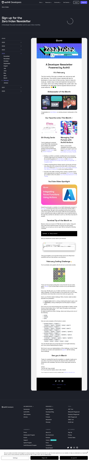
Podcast (48, 417)
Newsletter (49, 419)
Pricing (70, 435)
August (6, 66)
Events (25, 437)
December (7, 56)
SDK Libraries (27, 414)
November (7, 58)
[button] (76, 2)
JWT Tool (70, 409)
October (6, 61)
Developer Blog (50, 411)
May (5, 73)
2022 (11, 53)
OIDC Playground (72, 417)
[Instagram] (74, 448)
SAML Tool (71, 419)
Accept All (74, 458)
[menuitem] (80, 2)
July (5, 68)
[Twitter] (68, 448)
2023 (11, 50)
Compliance (49, 445)
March (5, 78)
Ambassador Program (29, 435)
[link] (28, 406)
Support (26, 440)
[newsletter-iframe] (59, 214)
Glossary (48, 422)
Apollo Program (28, 442)
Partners (48, 437)
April (5, 75)
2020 (11, 91)
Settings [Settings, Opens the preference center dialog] (15, 458)
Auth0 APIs (26, 411)
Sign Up (70, 432)
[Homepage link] (11, 2)
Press (47, 442)
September (7, 63)
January (6, 83)
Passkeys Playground (73, 414)
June (5, 70)
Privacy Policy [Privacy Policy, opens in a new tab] (48, 454)
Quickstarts (27, 409)
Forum (25, 432)
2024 (11, 46)
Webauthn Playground (73, 411)
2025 (11, 42)
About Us (48, 432)
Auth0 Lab (70, 422)
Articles (26, 417)
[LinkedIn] (71, 448)
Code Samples (49, 409)
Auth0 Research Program (30, 445)
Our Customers (50, 435)
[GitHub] (77, 448)
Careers (48, 440)
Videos (47, 414)
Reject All (44, 458)
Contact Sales (71, 437)
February (6, 80)
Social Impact (49, 447)
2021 (11, 87)
